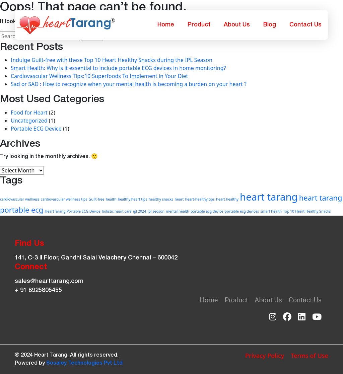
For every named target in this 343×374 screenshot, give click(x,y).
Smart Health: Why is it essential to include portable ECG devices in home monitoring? (118, 68)
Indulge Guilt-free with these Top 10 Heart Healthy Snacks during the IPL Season (111, 60)
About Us (237, 24)
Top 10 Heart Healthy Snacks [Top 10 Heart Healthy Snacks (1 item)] (307, 211)
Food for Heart (29, 112)
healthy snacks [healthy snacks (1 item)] (161, 199)
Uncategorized (29, 120)
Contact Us (305, 24)
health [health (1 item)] (111, 199)
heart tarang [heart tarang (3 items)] (269, 197)
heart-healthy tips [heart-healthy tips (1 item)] (199, 199)
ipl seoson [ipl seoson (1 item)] (155, 211)
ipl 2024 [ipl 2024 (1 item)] (139, 211)
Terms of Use (309, 356)
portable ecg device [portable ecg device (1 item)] (207, 211)
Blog (269, 24)
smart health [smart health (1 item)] (271, 211)
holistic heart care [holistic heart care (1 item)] (117, 211)
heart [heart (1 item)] (179, 199)
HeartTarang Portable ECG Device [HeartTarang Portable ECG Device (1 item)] (72, 211)
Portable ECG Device (36, 128)
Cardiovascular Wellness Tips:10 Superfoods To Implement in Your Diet (99, 76)
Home (165, 24)
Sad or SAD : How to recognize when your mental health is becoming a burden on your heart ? (129, 84)
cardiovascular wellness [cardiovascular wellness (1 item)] (20, 199)
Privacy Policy (264, 356)
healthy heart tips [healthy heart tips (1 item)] (132, 199)
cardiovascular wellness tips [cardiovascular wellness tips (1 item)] (64, 199)
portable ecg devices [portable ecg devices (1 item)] (242, 211)
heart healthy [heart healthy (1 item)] (227, 199)
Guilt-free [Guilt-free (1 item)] (97, 199)
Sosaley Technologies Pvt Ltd (84, 363)
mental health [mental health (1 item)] (177, 211)
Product (199, 24)
